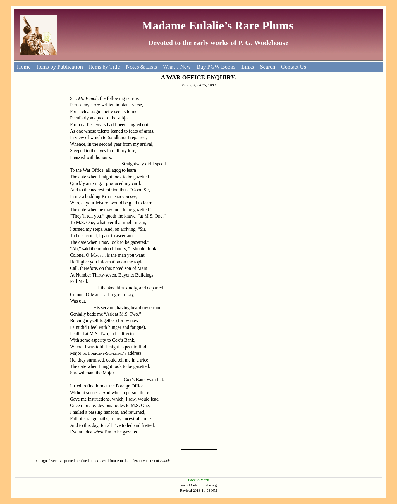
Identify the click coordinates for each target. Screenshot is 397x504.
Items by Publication (59, 67)
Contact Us (293, 67)
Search (267, 67)
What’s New (176, 67)
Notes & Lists (141, 67)
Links (247, 67)
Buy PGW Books (216, 67)
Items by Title (104, 67)
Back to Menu (198, 480)
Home (24, 67)
